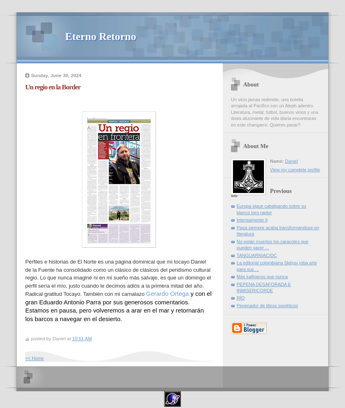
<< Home (34, 358)
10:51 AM (82, 338)
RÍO (241, 297)
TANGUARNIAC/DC (257, 255)
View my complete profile (295, 169)
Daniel (291, 161)
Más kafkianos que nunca (262, 276)
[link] (167, 293)
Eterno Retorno (100, 36)
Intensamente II (252, 219)
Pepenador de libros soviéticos (267, 305)
